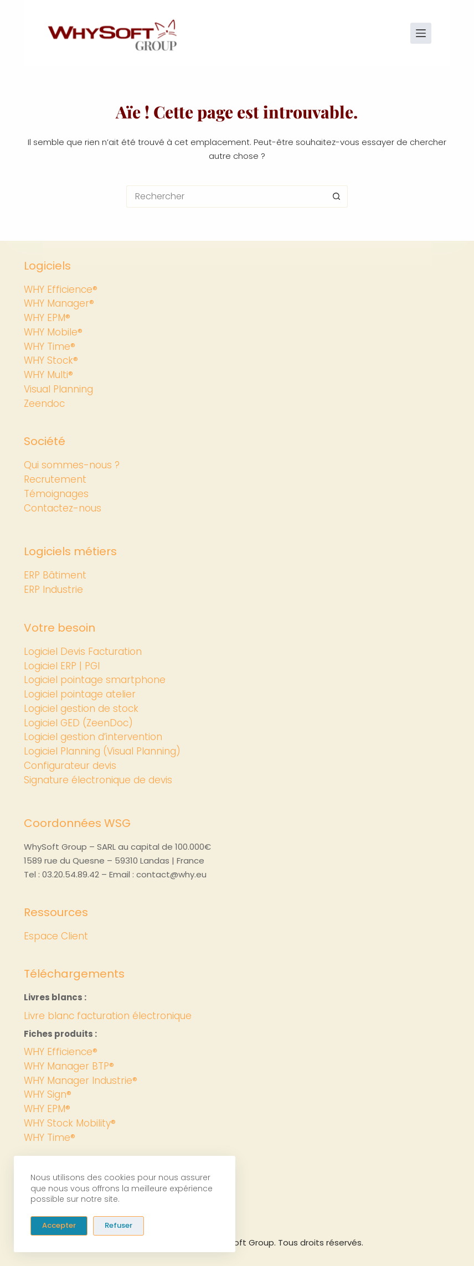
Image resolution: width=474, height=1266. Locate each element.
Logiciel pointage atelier (80, 694)
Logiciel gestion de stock (81, 708)
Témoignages (56, 493)
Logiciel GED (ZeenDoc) (78, 723)
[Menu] (420, 33)
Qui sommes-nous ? (72, 465)
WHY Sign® (47, 1094)
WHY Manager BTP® (69, 1066)
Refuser (118, 1225)
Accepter (59, 1225)
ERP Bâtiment (55, 575)
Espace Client (56, 936)
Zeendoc (44, 403)
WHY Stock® (51, 360)
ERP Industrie (53, 589)
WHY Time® (49, 346)
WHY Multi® (48, 374)
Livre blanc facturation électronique (108, 1015)
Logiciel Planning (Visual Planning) (102, 751)
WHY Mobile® (53, 332)
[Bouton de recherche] (337, 196)
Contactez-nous (62, 508)
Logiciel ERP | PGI (62, 666)
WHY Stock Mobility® (70, 1123)
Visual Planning (58, 389)
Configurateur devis (70, 765)
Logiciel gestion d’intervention (93, 736)
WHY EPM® (47, 317)
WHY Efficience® (60, 289)
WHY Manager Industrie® (80, 1080)
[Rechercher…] (226, 196)
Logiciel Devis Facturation (83, 651)
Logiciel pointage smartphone (95, 679)
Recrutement (55, 479)
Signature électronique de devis (98, 780)
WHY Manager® (59, 303)
